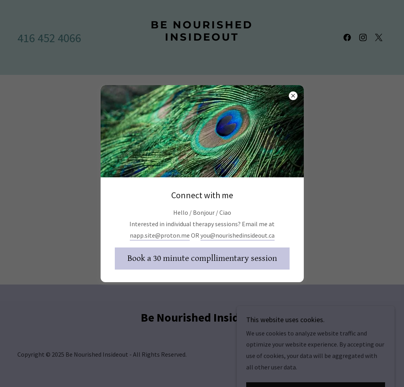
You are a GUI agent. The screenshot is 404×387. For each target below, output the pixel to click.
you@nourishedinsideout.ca (237, 235)
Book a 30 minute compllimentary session (202, 258)
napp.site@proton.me (160, 235)
